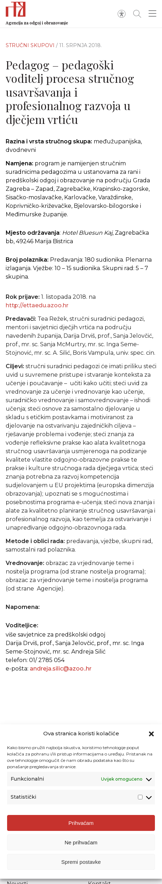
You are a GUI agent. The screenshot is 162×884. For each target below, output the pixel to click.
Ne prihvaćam (81, 847)
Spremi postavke (81, 866)
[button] (151, 738)
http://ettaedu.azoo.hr (37, 309)
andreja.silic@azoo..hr (60, 668)
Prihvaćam (81, 827)
